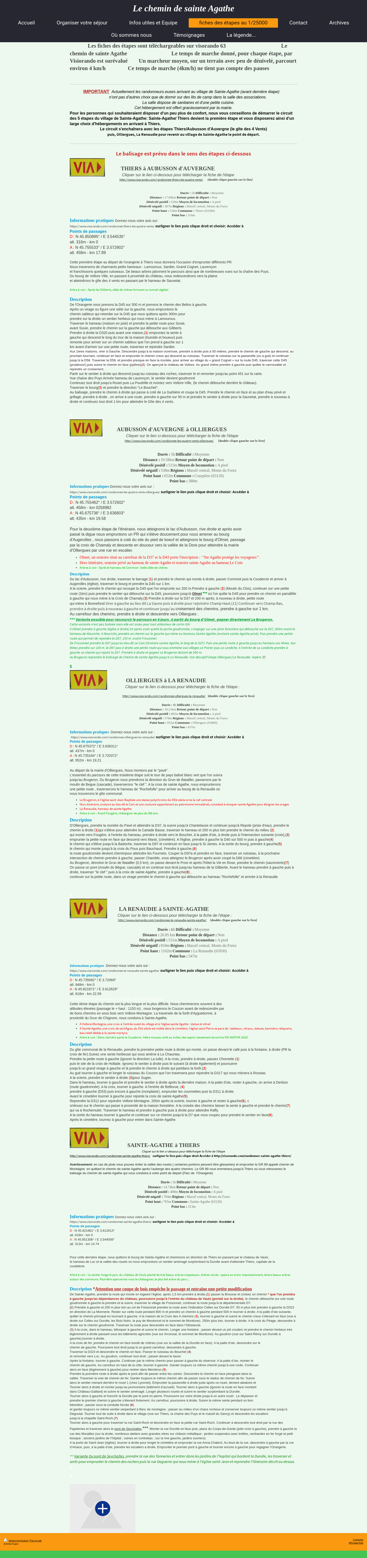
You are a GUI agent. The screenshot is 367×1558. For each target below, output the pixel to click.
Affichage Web (356, 1542)
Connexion (358, 1539)
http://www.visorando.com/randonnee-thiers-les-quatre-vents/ (161, 179)
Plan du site (36, 1540)
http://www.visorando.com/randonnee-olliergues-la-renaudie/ (164, 696)
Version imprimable (16, 1540)
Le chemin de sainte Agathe (183, 8)
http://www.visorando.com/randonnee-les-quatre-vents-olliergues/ (169, 441)
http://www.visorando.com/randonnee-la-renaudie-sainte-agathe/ (162, 920)
